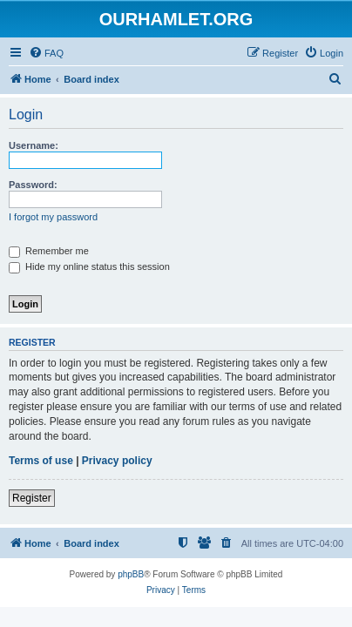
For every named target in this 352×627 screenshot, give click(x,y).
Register (31, 498)
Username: (33, 145)
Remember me (49, 251)
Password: (33, 184)
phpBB (131, 574)
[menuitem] (46, 53)
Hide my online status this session (89, 266)
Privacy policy (117, 461)
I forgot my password (53, 217)
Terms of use (41, 461)
